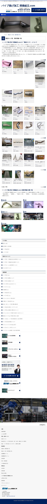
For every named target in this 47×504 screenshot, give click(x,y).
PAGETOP (42, 424)
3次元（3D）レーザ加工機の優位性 (10, 304)
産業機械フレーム (4, 453)
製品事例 (3, 408)
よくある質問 (3, 433)
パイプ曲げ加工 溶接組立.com (18, 5)
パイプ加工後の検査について (9, 321)
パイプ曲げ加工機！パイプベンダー (10, 307)
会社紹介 (3, 468)
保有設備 (3, 414)
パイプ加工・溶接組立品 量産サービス (11, 262)
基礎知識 (3, 411)
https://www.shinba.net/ (11, 496)
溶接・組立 (5, 243)
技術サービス (3, 438)
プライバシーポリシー (5, 483)
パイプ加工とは (6, 275)
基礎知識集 (3, 431)
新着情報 (3, 417)
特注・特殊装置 (4, 460)
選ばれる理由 (3, 473)
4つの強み (3, 402)
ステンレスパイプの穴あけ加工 (9, 324)
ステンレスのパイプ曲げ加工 (9, 298)
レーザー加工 (5, 252)
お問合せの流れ (4, 478)
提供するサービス (4, 405)
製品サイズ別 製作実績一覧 (6, 451)
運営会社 (3, 465)
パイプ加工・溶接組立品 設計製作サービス (12, 259)
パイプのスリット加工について (9, 327)
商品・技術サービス (5, 436)
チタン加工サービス (7, 268)
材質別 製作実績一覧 (5, 448)
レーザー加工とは (6, 295)
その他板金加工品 (4, 463)
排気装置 (3, 458)
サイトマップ (3, 485)
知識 (2, 429)
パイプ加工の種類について (8, 278)
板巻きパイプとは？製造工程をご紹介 (11, 315)
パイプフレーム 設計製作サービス (10, 265)
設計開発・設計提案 (7, 246)
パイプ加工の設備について (8, 280)
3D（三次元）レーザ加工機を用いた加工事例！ (13, 318)
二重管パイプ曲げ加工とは (8, 301)
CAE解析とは (6, 289)
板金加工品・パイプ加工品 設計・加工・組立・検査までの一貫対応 (13, 441)
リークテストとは (6, 286)
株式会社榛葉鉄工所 (22, 500)
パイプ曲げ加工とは (7, 292)
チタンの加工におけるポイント (9, 283)
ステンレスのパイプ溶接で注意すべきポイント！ (13, 313)
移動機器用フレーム (5, 456)
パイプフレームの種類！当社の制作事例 (11, 330)
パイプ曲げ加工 (6, 249)
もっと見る (42, 59)
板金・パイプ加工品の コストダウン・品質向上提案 (10, 443)
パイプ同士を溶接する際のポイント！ (11, 310)
